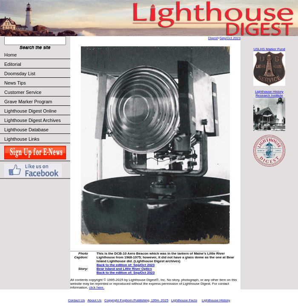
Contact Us (76, 300)
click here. (96, 287)
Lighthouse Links (22, 139)
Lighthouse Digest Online (30, 110)
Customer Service (36, 92)
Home (10, 54)
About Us (94, 300)
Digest (213, 38)
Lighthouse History (216, 300)
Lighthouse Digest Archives (32, 120)
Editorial (36, 64)
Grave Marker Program (28, 101)
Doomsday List (19, 73)
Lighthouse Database (26, 129)
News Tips (15, 82)
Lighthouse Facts (184, 300)
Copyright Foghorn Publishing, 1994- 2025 (136, 300)
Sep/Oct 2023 (230, 38)
